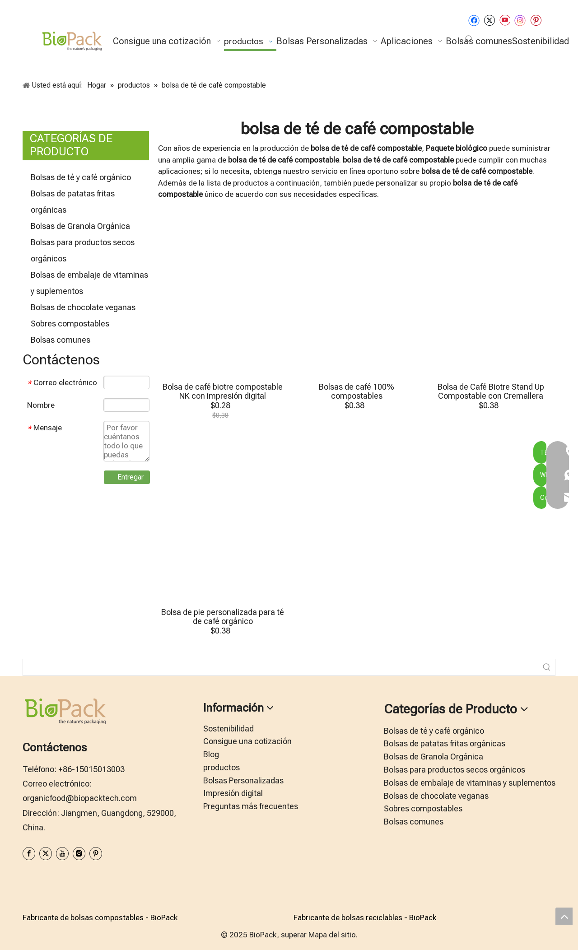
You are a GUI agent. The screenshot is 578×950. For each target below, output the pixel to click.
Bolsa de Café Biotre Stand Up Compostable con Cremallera (491, 391)
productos (221, 767)
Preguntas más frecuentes (250, 806)
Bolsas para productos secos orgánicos (454, 769)
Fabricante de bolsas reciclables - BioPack (365, 917)
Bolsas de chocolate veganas (83, 307)
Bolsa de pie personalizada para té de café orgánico (222, 617)
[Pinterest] (535, 20)
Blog (211, 754)
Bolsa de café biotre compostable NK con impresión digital (223, 391)
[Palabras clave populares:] (469, 39)
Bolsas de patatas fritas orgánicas (444, 743)
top (564, 916)
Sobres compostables (70, 323)
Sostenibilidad (228, 728)
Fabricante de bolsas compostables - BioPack (100, 917)
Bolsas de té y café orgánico (81, 177)
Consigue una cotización (247, 741)
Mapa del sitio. (333, 934)
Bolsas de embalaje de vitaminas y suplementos (469, 782)
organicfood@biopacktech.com (80, 798)
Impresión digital (233, 793)
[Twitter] (489, 20)
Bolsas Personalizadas (243, 780)
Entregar (130, 477)
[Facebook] (474, 20)
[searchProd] (281, 667)
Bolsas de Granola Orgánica (80, 226)
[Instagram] (520, 20)
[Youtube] (504, 20)
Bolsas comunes (60, 340)
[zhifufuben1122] (30, 877)
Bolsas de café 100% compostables (356, 391)
